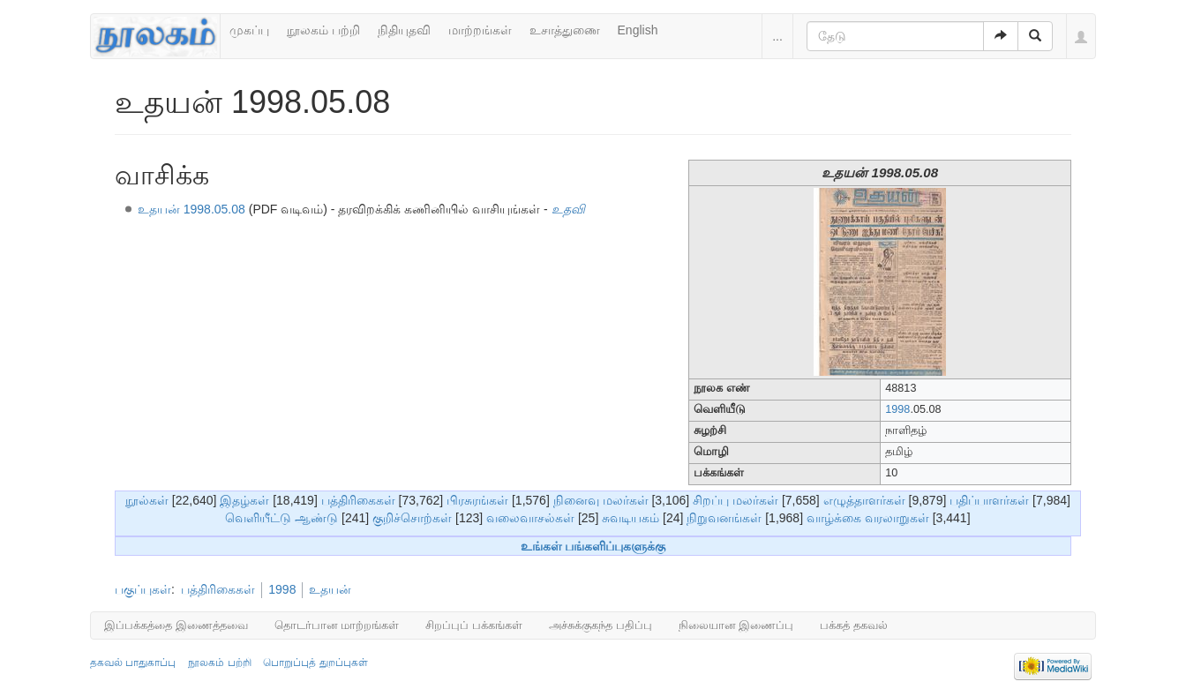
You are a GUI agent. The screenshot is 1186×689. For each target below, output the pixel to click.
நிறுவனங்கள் (724, 518)
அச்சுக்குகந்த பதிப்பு (600, 625)
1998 (897, 409)
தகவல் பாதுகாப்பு (133, 662)
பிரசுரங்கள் (477, 500)
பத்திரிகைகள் (358, 500)
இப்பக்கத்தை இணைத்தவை (176, 625)
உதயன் (330, 589)
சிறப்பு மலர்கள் (735, 500)
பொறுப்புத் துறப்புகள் (315, 662)
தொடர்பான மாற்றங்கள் (337, 625)
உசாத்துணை (564, 30)
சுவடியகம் (630, 518)
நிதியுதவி (404, 30)
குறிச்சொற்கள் (412, 518)
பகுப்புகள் (143, 589)
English (638, 30)
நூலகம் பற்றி (323, 30)
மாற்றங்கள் (480, 30)
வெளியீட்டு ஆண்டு (281, 518)
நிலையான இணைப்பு (736, 625)
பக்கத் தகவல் (854, 625)
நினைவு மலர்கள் (601, 500)
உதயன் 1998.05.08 (191, 209)
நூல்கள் (147, 500)
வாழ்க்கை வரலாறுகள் (868, 518)
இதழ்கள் (244, 500)
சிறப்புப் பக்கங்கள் (473, 625)
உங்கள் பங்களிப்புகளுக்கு (593, 546)
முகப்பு (249, 30)
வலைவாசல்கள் (530, 518)
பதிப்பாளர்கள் (989, 500)
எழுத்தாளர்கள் (864, 500)
